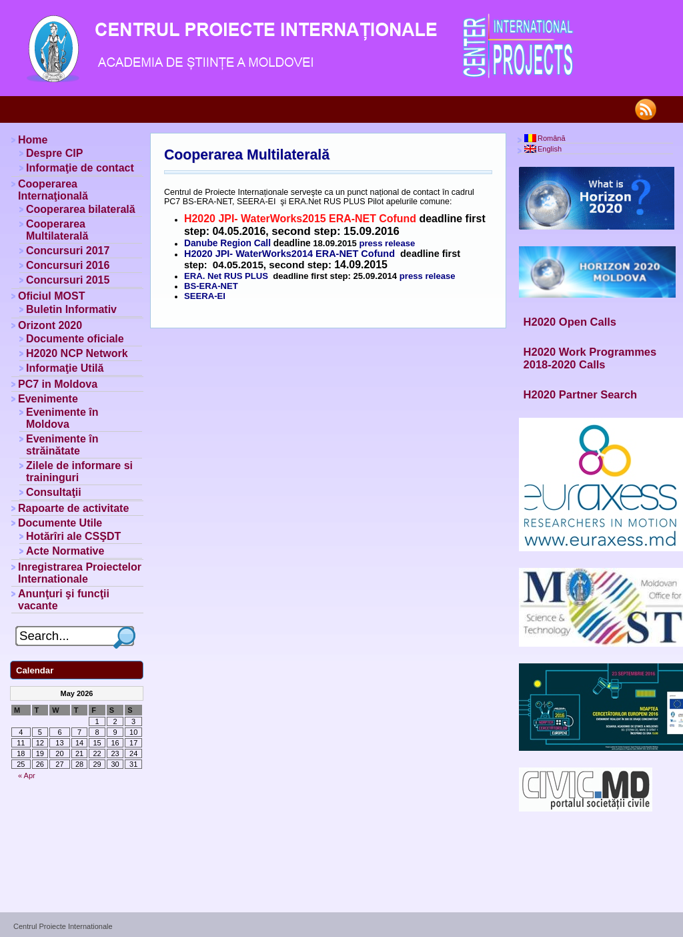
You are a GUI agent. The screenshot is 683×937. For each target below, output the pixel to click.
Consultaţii (53, 492)
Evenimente (48, 398)
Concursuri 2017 (67, 250)
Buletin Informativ (71, 309)
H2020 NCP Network (77, 353)
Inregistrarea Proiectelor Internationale (79, 573)
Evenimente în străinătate (62, 444)
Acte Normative (65, 551)
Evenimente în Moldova (62, 418)
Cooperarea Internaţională (53, 190)
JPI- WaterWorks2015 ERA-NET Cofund (317, 218)
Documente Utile (60, 523)
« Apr (26, 775)
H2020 (201, 218)
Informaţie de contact (80, 168)
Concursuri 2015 (67, 280)
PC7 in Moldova (57, 384)
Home (32, 139)
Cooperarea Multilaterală (246, 155)
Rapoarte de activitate (73, 508)
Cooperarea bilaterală (80, 209)
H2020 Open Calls (570, 322)
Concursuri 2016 (67, 265)
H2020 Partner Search (581, 394)
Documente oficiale (75, 338)
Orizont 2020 (50, 325)
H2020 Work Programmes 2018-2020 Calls (590, 358)
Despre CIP (54, 153)
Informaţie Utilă (64, 368)
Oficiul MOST (51, 296)
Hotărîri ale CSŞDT (73, 536)
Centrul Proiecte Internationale (63, 926)
